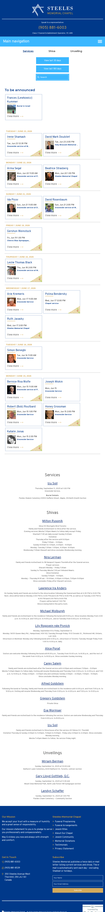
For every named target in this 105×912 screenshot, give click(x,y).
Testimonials (61, 845)
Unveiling (76, 51)
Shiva (52, 51)
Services (28, 51)
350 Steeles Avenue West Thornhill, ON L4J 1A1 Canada (17, 877)
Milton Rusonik (52, 521)
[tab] (28, 51)
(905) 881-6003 (52, 27)
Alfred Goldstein (52, 684)
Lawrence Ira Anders (52, 588)
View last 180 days (52, 68)
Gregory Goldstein (52, 699)
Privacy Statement (64, 848)
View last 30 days (52, 60)
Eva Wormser (53, 711)
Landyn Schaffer (52, 791)
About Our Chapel (64, 833)
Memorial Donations (65, 841)
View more (13, 116)
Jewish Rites (61, 829)
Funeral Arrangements (66, 825)
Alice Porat (52, 649)
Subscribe (78, 890)
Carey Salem (52, 664)
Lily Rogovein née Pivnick (52, 626)
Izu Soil (53, 484)
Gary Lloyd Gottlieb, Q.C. (52, 776)
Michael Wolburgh (52, 611)
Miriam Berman (52, 762)
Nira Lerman (52, 557)
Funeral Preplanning (65, 821)
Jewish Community (64, 837)
